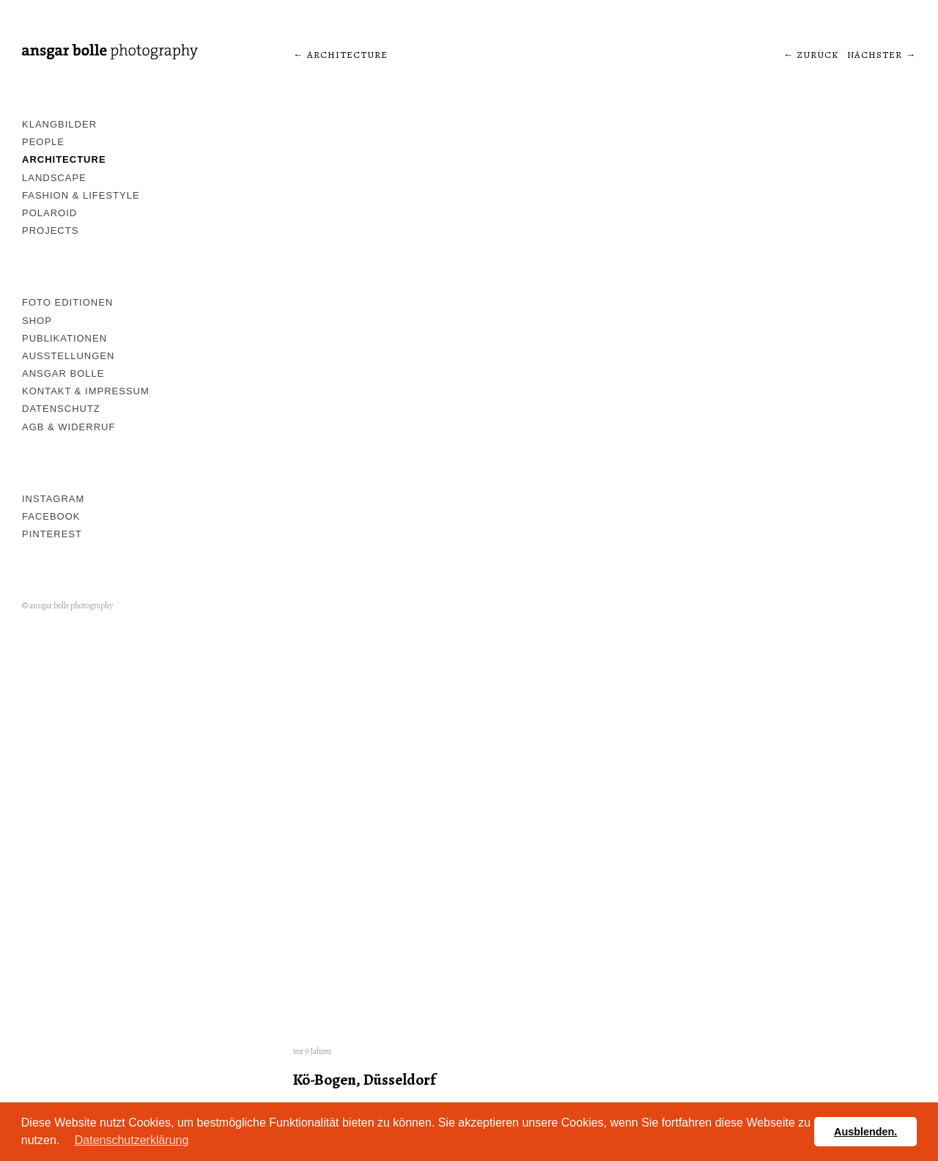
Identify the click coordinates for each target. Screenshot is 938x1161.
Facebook (51, 516)
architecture (347, 54)
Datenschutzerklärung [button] (132, 1140)
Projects (50, 230)
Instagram (53, 498)
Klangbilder (59, 124)
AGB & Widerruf (68, 426)
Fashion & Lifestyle (81, 195)
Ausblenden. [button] (865, 1132)
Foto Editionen (67, 302)
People (43, 141)
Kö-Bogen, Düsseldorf (364, 1079)
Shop (37, 320)
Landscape (54, 177)
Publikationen (64, 338)
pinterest (52, 533)
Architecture (64, 159)
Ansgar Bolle (63, 373)
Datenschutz (61, 408)
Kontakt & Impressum (85, 391)
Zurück (817, 54)
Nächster (874, 54)
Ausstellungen (68, 355)
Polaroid (49, 212)
